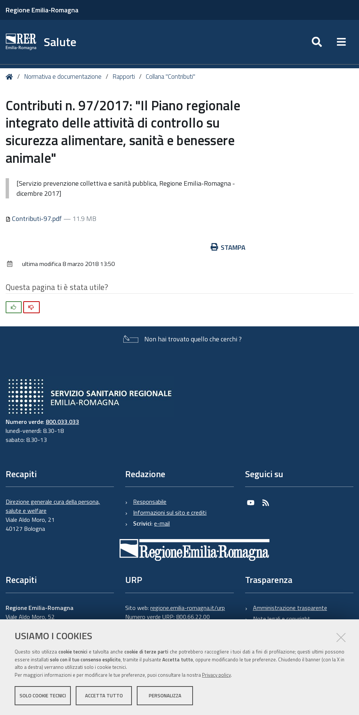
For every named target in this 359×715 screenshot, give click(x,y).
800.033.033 (62, 421)
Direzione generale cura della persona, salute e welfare (53, 506)
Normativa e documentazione (63, 76)
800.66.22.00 (193, 616)
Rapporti (123, 76)
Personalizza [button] (165, 695)
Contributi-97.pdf (34, 218)
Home (11, 77)
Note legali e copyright (281, 618)
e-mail (162, 523)
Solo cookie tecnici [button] (42, 695)
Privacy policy (216, 675)
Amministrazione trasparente (290, 607)
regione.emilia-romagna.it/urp (187, 607)
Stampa (228, 247)
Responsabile (149, 501)
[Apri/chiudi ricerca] (316, 42)
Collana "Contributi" (170, 76)
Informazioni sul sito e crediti (169, 512)
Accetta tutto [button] (104, 695)
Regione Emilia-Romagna (42, 10)
